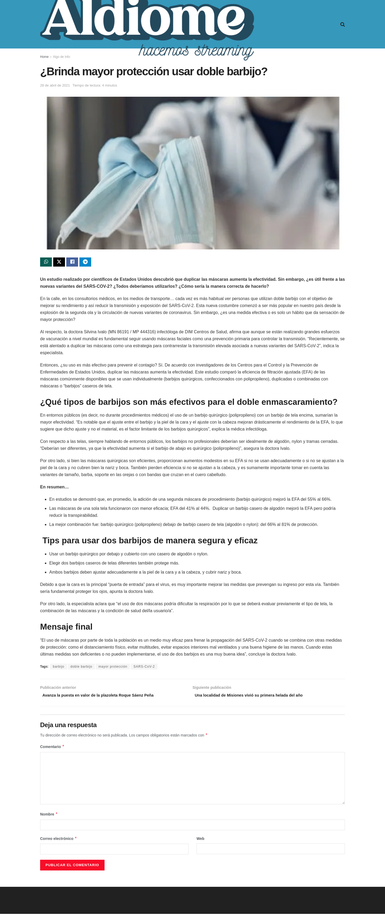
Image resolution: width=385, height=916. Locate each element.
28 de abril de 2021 (55, 85)
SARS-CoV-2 (144, 668)
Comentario (52, 749)
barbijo (58, 668)
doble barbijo (82, 668)
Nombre (49, 817)
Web (200, 841)
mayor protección (112, 668)
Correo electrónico (58, 841)
